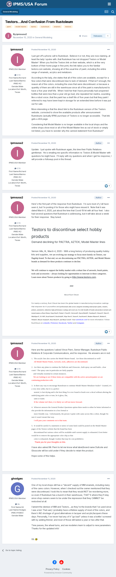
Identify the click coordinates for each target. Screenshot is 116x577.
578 (17, 75)
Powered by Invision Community (58, 573)
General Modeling (43, 37)
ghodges (17, 478)
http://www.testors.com (84, 277)
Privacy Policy (52, 569)
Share (83, 36)
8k (17, 504)
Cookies (66, 569)
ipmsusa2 (21, 34)
